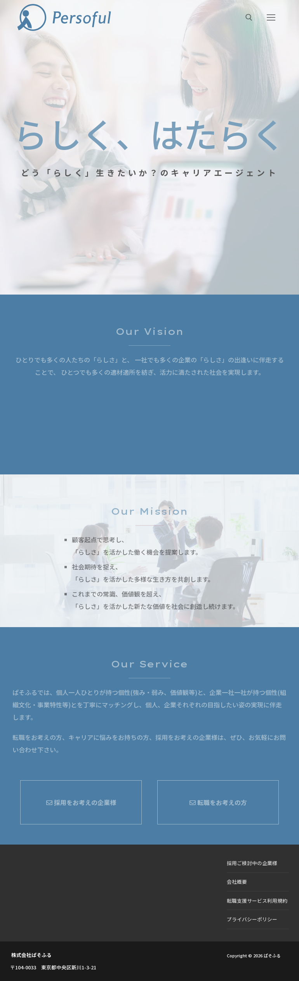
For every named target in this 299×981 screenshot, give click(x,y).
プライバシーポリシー (252, 919)
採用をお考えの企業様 (81, 802)
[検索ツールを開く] (248, 17)
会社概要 (237, 881)
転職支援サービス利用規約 (257, 900)
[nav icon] (271, 17)
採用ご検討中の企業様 (252, 863)
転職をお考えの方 (218, 802)
